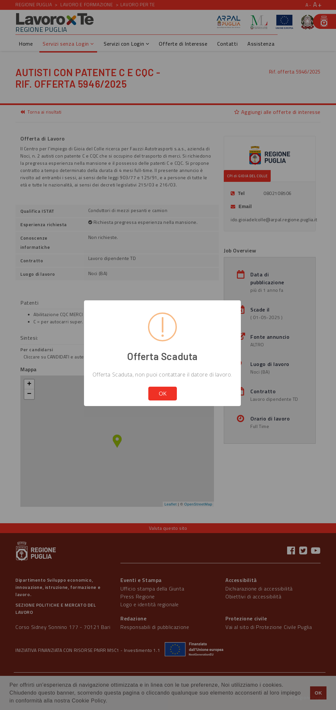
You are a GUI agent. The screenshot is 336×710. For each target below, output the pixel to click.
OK (162, 393)
